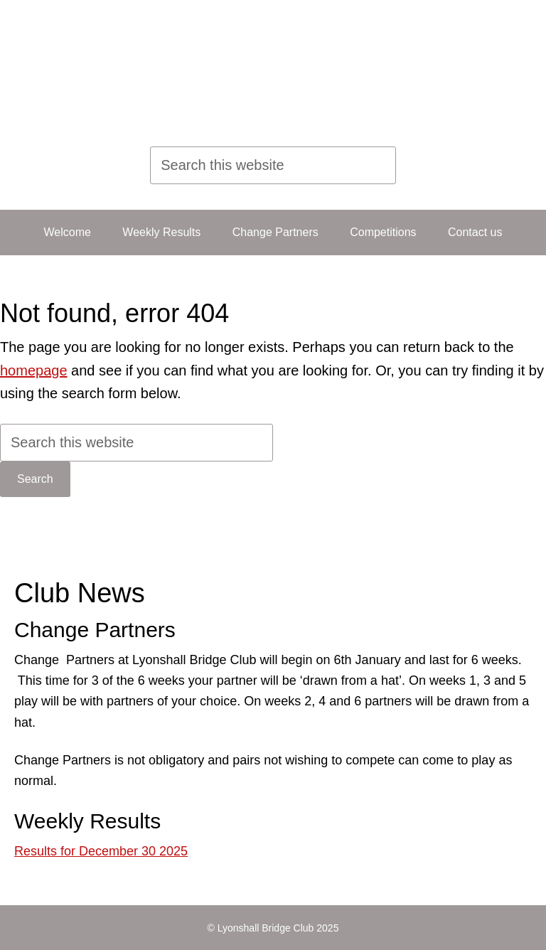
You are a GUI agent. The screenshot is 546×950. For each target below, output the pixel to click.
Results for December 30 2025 (101, 851)
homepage (34, 370)
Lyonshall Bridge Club (254, 67)
